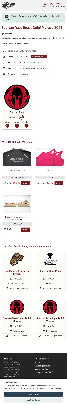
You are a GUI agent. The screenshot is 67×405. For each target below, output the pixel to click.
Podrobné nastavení (53, 388)
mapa (34, 50)
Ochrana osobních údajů (44, 372)
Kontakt (38, 362)
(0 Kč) (58, 5)
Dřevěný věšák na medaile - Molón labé (17, 218)
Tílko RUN (50, 170)
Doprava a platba (41, 368)
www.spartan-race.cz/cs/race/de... (34, 68)
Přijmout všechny (33, 394)
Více (26, 183)
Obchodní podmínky (42, 365)
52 (7, 125)
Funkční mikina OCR (17, 170)
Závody (7, 122)
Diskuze (17, 122)
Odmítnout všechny (33, 400)
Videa (26, 122)
